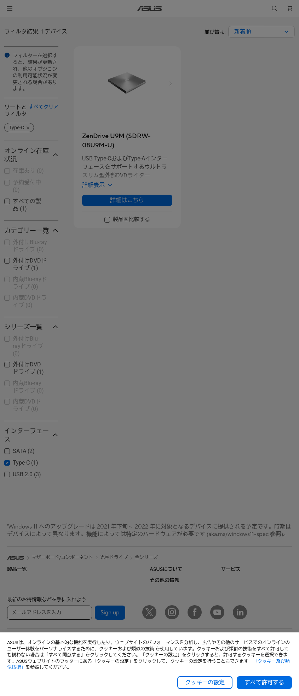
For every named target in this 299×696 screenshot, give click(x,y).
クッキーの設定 (205, 682)
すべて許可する (264, 682)
